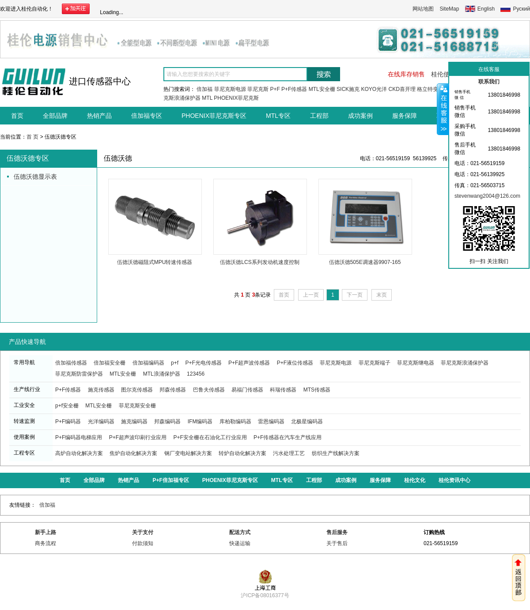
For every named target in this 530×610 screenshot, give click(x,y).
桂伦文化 (414, 480)
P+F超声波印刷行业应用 (138, 437)
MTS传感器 (316, 390)
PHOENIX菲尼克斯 (236, 98)
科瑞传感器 (283, 390)
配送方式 (239, 532)
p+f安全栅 (67, 406)
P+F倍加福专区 (170, 480)
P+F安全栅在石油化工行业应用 (209, 437)
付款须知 (142, 543)
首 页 (32, 137)
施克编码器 (134, 421)
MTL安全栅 (322, 89)
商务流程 (45, 543)
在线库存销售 (406, 74)
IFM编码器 (200, 421)
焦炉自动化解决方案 (133, 453)
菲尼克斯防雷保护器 (79, 374)
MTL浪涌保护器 (161, 374)
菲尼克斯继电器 (415, 363)
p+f (174, 363)
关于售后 (337, 543)
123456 (195, 374)
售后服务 (337, 532)
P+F (275, 89)
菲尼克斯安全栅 (137, 406)
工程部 (319, 115)
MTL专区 (278, 115)
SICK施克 (348, 89)
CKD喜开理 (401, 89)
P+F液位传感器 (295, 363)
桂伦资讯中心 (454, 480)
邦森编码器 (167, 421)
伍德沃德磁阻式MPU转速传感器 (155, 262)
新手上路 (45, 532)
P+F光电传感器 (203, 363)
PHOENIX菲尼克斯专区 (214, 115)
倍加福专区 (146, 115)
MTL (207, 98)
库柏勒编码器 (235, 421)
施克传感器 (101, 390)
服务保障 (404, 115)
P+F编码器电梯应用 (78, 437)
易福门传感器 (247, 390)
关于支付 (142, 532)
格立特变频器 (433, 89)
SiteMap (449, 9)
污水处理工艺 (289, 453)
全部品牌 (55, 115)
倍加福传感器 (71, 363)
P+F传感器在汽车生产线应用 (288, 437)
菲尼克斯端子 (374, 363)
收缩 (443, 109)
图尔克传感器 (137, 390)
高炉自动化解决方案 (79, 453)
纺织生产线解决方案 (336, 453)
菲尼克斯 (258, 89)
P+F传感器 (294, 89)
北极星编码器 (307, 421)
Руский (521, 9)
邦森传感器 (172, 390)
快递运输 (239, 543)
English (486, 9)
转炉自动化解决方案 (242, 453)
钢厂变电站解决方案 (188, 453)
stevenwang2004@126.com (487, 196)
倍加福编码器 (148, 363)
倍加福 (204, 89)
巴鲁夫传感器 (209, 390)
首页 (17, 115)
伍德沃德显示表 (35, 176)
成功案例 (360, 115)
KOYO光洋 (374, 89)
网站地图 (423, 9)
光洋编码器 (101, 421)
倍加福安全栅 (109, 363)
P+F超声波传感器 (249, 363)
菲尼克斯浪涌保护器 (464, 363)
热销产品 (99, 115)
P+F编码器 (68, 421)
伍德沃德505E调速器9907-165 (365, 262)
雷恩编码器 (271, 421)
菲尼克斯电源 (230, 89)
